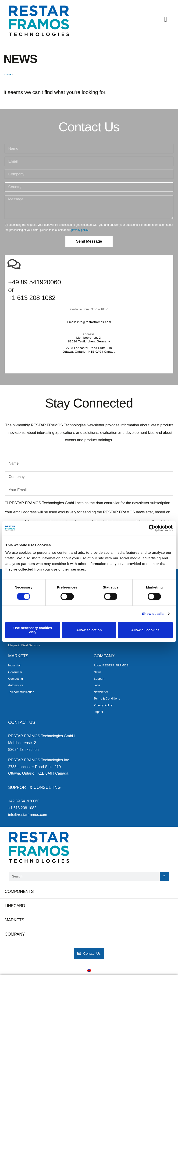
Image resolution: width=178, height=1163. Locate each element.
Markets (14, 920)
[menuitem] (89, 970)
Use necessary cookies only (32, 630)
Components (19, 891)
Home (7, 74)
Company (15, 934)
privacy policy (79, 230)
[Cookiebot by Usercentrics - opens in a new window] (152, 528)
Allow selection (89, 630)
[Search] (164, 876)
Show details (153, 614)
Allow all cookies (145, 630)
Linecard (15, 905)
